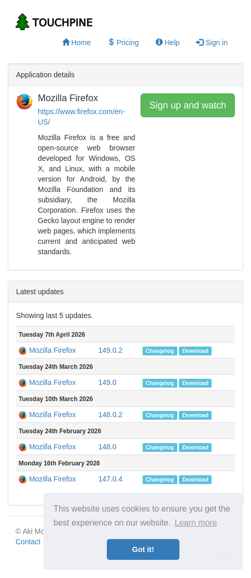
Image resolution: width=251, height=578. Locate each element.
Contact (28, 542)
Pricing (123, 42)
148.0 (107, 447)
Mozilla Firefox (52, 350)
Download (195, 351)
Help (168, 42)
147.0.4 (110, 479)
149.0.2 (110, 350)
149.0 (107, 382)
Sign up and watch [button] (187, 105)
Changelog (160, 351)
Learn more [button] (196, 522)
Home (76, 42)
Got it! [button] (143, 549)
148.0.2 (110, 414)
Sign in (212, 42)
